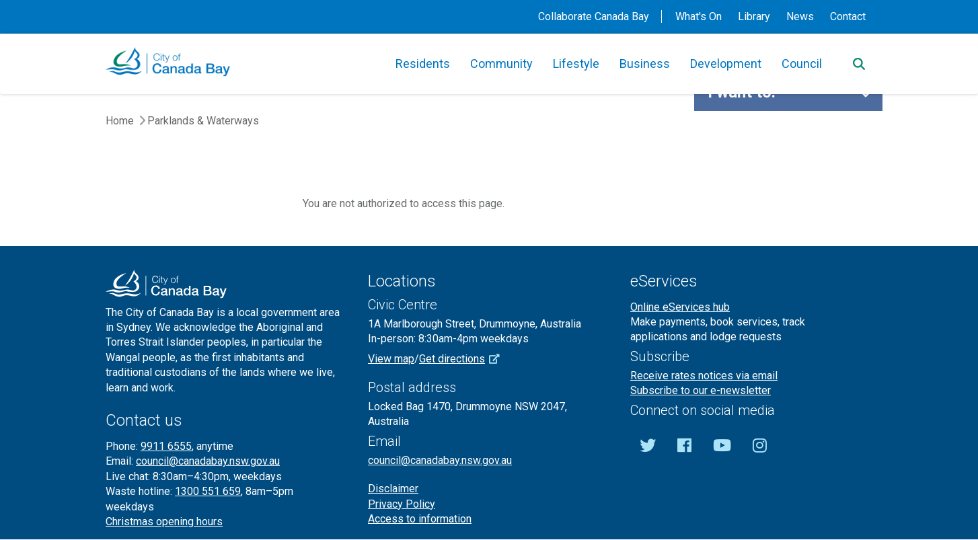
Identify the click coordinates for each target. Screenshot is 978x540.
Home (120, 120)
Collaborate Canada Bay (593, 16)
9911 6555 (166, 446)
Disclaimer (393, 488)
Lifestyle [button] (576, 63)
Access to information (420, 518)
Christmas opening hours (164, 521)
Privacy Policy (401, 504)
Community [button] (501, 63)
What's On (698, 16)
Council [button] (802, 63)
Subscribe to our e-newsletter (700, 390)
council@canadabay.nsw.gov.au (208, 461)
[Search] (859, 64)
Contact (848, 16)
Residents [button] (423, 63)
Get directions (464, 358)
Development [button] (725, 63)
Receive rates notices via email (704, 375)
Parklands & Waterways (203, 120)
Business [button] (644, 63)
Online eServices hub (680, 307)
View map (391, 358)
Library (754, 16)
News (800, 16)
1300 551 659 (208, 491)
